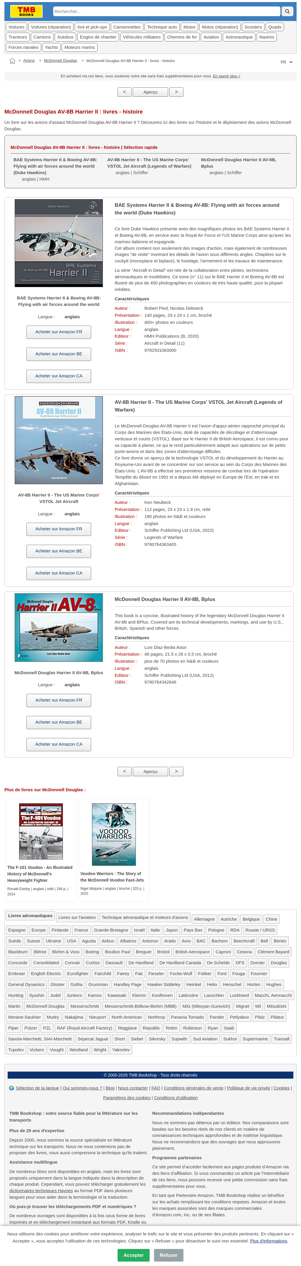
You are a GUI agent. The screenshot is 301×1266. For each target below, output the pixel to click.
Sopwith (179, 1038)
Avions (29, 60)
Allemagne (204, 919)
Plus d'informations (268, 1240)
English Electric (46, 973)
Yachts (51, 47)
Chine (271, 919)
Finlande (60, 929)
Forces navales (24, 47)
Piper (13, 1027)
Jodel (55, 995)
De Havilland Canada (180, 962)
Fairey (123, 973)
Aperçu (150, 91)
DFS (240, 962)
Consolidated (46, 962)
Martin (14, 1006)
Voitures (16, 26)
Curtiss (93, 962)
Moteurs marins (79, 47)
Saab (229, 1027)
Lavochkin (214, 995)
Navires (266, 36)
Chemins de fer (182, 36)
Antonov (150, 940)
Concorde (17, 962)
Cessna (244, 951)
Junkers (74, 995)
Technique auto (162, 26)
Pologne (216, 929)
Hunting (16, 995)
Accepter (133, 1255)
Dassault (114, 962)
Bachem (220, 940)
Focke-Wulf (181, 973)
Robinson (192, 1027)
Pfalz (260, 1017)
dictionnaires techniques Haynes (41, 1190)
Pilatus (277, 1017)
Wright (100, 1049)
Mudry (53, 1017)
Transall (282, 1038)
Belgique (251, 919)
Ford (222, 973)
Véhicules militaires (141, 36)
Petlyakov (239, 1017)
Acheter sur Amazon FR (59, 331)
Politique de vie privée (248, 1087)
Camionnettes (127, 26)
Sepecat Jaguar (93, 1038)
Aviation (211, 36)
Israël (139, 929)
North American (127, 1017)
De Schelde (218, 962)
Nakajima (74, 1017)
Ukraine (53, 940)
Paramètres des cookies (126, 1097)
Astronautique (239, 36)
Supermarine (255, 1038)
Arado (170, 940)
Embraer (16, 973)
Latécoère (188, 995)
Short (119, 1038)
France (81, 929)
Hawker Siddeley (164, 984)
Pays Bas (193, 929)
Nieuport (97, 1017)
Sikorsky (157, 1038)
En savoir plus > (226, 76)
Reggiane (127, 1027)
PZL (47, 1027)
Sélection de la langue (37, 1087)
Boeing (92, 951)
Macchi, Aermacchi (273, 995)
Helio (212, 984)
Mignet (242, 1006)
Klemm (139, 995)
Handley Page (127, 984)
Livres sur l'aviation (77, 917)
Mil (258, 1006)
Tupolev (16, 1049)
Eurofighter (77, 973)
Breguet (143, 951)
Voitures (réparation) (51, 26)
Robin (171, 1027)
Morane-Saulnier (24, 1017)
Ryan (213, 1027)
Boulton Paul (117, 951)
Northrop (156, 1017)
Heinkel (193, 984)
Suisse (33, 940)
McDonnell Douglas (60, 60)
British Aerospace (192, 951)
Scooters (253, 26)
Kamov (95, 995)
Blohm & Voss (65, 951)
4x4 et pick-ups (92, 26)
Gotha (77, 984)
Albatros (128, 940)
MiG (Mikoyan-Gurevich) (206, 1006)
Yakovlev (121, 1049)
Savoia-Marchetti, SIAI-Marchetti (40, 1038)
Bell (264, 940)
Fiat (139, 973)
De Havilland (140, 962)
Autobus (65, 36)
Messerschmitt (85, 1006)
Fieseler (156, 973)
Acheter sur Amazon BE (59, 353)
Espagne (17, 929)
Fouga (238, 973)
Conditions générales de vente (193, 1087)
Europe (38, 929)
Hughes (274, 984)
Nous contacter (133, 1087)
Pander (217, 1017)
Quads (274, 26)
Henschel (232, 984)
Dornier (257, 962)
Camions (42, 36)
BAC (201, 940)
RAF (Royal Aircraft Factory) (84, 1027)
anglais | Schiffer (149, 166)
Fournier (259, 973)
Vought (57, 1049)
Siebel (137, 1038)
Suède (14, 940)
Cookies (282, 1087)
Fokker (205, 973)
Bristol (163, 951)
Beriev (280, 940)
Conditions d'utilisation (176, 1097)
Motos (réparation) (220, 26)
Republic (151, 1027)
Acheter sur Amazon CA (58, 375)
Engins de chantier (98, 36)
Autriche (229, 919)
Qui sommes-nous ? (82, 1087)
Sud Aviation (205, 1038)
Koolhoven (162, 995)
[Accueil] (12, 61)
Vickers (37, 1049)
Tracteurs (18, 36)
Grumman (98, 984)
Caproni (223, 951)
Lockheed (239, 995)
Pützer (30, 1027)
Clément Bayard (274, 951)
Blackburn (18, 951)
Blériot (40, 951)
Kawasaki (117, 995)
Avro (186, 940)
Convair (72, 962)
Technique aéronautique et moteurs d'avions (145, 917)
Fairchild (102, 973)
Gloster (57, 984)
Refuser (169, 1255)
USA (71, 940)
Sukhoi (230, 1038)
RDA (235, 929)
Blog (110, 1087)
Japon (172, 929)
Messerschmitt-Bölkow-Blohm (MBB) (140, 1006)
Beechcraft (244, 940)
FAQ (155, 1087)
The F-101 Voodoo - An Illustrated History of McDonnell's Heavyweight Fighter (40, 874)
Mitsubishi (276, 1006)
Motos (189, 26)
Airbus (108, 940)
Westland (78, 1049)
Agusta (89, 940)
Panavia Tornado (187, 1017)
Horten (253, 984)
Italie (155, 929)
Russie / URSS (260, 929)
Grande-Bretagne (111, 929)
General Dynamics (26, 984)
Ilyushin (36, 995)
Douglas (279, 962)
